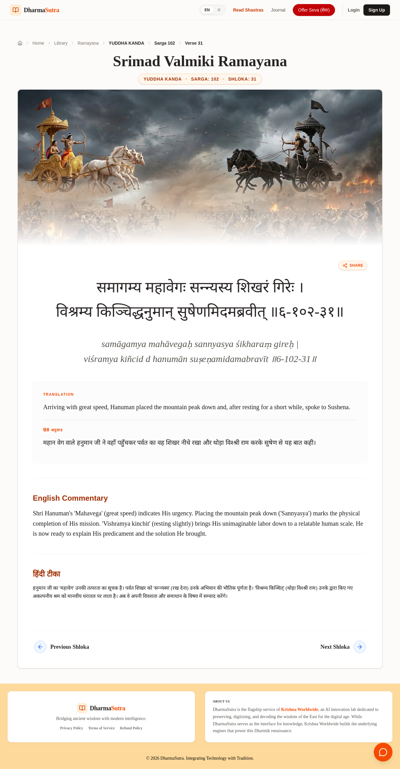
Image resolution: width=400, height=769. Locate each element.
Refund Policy (131, 728)
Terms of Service (101, 728)
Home (38, 43)
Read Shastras (248, 9)
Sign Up (376, 9)
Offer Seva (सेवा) (314, 9)
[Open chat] (383, 752)
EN (207, 10)
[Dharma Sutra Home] (34, 10)
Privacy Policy (71, 728)
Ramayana (88, 43)
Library (61, 43)
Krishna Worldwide (299, 709)
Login (354, 9)
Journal (278, 9)
